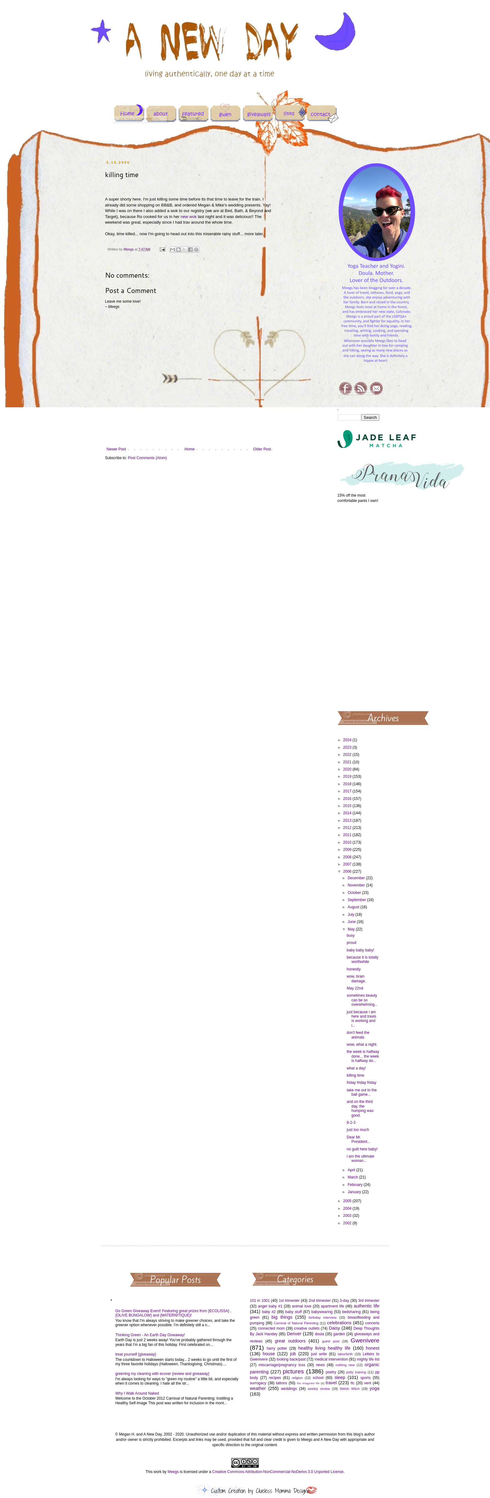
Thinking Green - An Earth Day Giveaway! (150, 1335)
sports (365, 1378)
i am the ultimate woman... (360, 1158)
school (318, 1378)
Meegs (173, 1472)
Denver (294, 1333)
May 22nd (355, 988)
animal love (301, 1306)
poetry (331, 1372)
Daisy (334, 1328)
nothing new (345, 1365)
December (357, 878)
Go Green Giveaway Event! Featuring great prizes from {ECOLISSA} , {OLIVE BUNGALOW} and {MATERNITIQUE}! (173, 1313)
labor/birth (345, 1354)
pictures (293, 1371)
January (355, 1192)
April (352, 1170)
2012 (347, 828)
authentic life (366, 1305)
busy (350, 935)
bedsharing (351, 1312)
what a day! (356, 1068)
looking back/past (291, 1359)
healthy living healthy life (324, 1348)
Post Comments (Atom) (147, 458)
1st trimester (289, 1300)
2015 (347, 806)
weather (258, 1388)
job (293, 1353)
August (354, 907)
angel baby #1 (270, 1306)
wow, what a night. (362, 1044)
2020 (347, 769)
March (353, 1177)
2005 (347, 1201)
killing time (355, 1075)
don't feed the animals (358, 1034)
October (355, 892)
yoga (374, 1388)
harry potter (277, 1348)
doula (319, 1334)
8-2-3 (351, 1122)
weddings (289, 1388)
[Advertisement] (359, 606)
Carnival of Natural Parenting (296, 1323)
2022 (347, 754)
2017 (347, 791)
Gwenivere (365, 1340)
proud (351, 942)
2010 (347, 842)
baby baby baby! (360, 950)
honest (372, 1348)
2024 (347, 740)
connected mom (271, 1328)
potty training (356, 1372)
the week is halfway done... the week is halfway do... (363, 1056)
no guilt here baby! (362, 1149)
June (352, 922)
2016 (347, 798)
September (357, 900)
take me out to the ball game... (362, 1092)
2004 (347, 1208)
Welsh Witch (350, 1389)
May (352, 929)
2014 (347, 813)
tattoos (281, 1383)
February (355, 1185)
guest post (330, 1341)
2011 (347, 835)
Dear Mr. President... (358, 1139)
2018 (347, 784)
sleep (339, 1377)
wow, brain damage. (356, 978)
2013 (347, 820)
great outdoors (290, 1340)
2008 (347, 857)
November (357, 885)
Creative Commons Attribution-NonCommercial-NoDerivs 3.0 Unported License (277, 1472)
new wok (189, 216)
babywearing (321, 1312)
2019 (347, 776)
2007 (347, 864)
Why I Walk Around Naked (137, 1393)
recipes (275, 1378)
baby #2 (269, 1312)
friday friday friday (361, 1082)
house (268, 1353)
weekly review (319, 1389)
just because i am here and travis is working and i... (361, 1019)
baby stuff (293, 1312)
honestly (354, 969)
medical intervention (331, 1359)
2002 (347, 1223)
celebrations (339, 1322)
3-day (344, 1300)
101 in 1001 (260, 1300)
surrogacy (258, 1383)
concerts (372, 1323)
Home (190, 449)
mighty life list (368, 1359)
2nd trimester (320, 1300)
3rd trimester (368, 1300)
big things (282, 1317)
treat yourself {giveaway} (135, 1354)
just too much (358, 1130)
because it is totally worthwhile (362, 959)
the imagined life (308, 1383)
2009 (347, 849)
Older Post (262, 449)
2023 (347, 747)
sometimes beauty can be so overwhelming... (362, 1000)
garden (339, 1334)
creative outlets (307, 1328)
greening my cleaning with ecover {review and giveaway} (162, 1374)
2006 (347, 871)
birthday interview (323, 1317)
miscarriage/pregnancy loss (281, 1365)
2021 (347, 762)
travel (331, 1382)
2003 (347, 1215)
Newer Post (116, 449)
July (351, 914)
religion (297, 1378)
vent (367, 1383)
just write (319, 1354)
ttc (353, 1383)
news (320, 1365)
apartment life (332, 1306)
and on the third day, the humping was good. (360, 1108)
